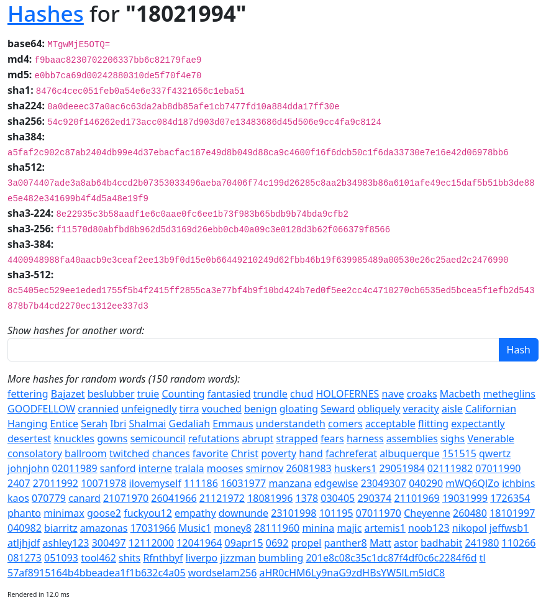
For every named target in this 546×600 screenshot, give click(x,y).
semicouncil (158, 438)
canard (84, 498)
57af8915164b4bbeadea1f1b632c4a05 (96, 573)
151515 (459, 453)
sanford (118, 468)
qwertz (495, 453)
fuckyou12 (148, 513)
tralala (189, 468)
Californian (490, 409)
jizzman (237, 558)
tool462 (98, 558)
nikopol (469, 528)
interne (155, 468)
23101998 (293, 513)
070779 (49, 498)
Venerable (490, 438)
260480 (470, 513)
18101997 (512, 513)
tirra (189, 409)
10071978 (103, 483)
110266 (519, 543)
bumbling (281, 558)
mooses (225, 468)
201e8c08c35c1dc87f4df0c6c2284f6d (391, 558)
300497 (109, 543)
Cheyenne (427, 513)
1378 (307, 498)
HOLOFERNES (348, 394)
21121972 (222, 498)
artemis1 (385, 528)
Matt (380, 543)
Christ (244, 453)
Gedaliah (190, 423)
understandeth (290, 423)
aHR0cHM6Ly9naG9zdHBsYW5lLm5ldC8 (352, 573)
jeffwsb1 (509, 528)
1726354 (510, 498)
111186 (201, 483)
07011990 (498, 468)
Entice (64, 423)
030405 (338, 498)
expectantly (477, 423)
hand (311, 453)
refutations (214, 438)
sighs (452, 438)
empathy (195, 513)
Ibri (118, 423)
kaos (18, 498)
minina (318, 528)
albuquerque (410, 453)
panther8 (345, 543)
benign (260, 409)
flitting (433, 423)
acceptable (390, 423)
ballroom (86, 453)
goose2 (104, 513)
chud (301, 394)
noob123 (429, 528)
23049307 (383, 483)
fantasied (229, 394)
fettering (27, 394)
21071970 (125, 498)
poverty (278, 453)
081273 (24, 558)
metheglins (509, 394)
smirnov (265, 468)
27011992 (55, 483)
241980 (482, 543)
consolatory (34, 453)
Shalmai (147, 423)
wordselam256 (222, 573)
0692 (277, 543)
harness (365, 438)
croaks (422, 394)
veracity (421, 409)
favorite (211, 453)
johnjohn (28, 468)
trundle (270, 394)
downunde (243, 513)
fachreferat (351, 453)
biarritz (61, 528)
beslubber (111, 394)
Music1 (194, 528)
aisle (452, 409)
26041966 (173, 498)
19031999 (465, 498)
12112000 (151, 543)
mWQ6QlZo (472, 483)
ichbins (518, 483)
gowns (112, 438)
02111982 (450, 468)
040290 (426, 483)
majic (349, 528)
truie (148, 394)
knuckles (74, 438)
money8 (233, 528)
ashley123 (66, 543)
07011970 (378, 513)
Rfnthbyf (163, 558)
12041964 (199, 543)
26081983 (308, 468)
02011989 (74, 468)
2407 (18, 483)
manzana (289, 483)
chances (171, 453)
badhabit (441, 543)
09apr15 (244, 543)
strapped (297, 438)
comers (345, 423)
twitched (129, 453)
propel (306, 543)
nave (393, 394)
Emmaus (232, 423)
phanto (24, 513)
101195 (336, 513)
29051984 (401, 468)
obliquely (379, 409)
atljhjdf (23, 543)
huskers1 (355, 468)
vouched (222, 409)
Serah (94, 423)
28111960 (276, 528)
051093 (61, 558)
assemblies (412, 438)
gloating (299, 409)
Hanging (27, 423)
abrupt (257, 438)
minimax (63, 513)
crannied (98, 409)
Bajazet (68, 394)
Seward (338, 409)
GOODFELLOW (41, 409)
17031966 (153, 528)
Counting (183, 394)
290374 (374, 498)
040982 (24, 528)
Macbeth (460, 394)
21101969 (417, 498)
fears (332, 438)
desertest (29, 438)
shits (129, 558)
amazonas (104, 528)
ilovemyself (155, 483)
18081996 (270, 498)
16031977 (243, 483)
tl (483, 558)
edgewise (336, 483)
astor (406, 543)
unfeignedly (148, 409)
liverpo (202, 558)
